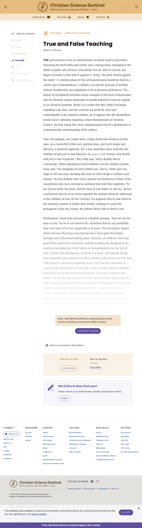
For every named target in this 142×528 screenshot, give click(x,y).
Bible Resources (49, 438)
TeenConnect (48, 431)
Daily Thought (75, 446)
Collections (47, 446)
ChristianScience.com (105, 454)
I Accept (126, 511)
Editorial (54, 33)
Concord (72, 442)
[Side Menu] (5, 7)
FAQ (5, 441)
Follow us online (78, 476)
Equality (94, 362)
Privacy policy (89, 483)
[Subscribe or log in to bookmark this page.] (19, 53)
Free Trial (124, 435)
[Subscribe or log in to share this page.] (17, 47)
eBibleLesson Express (77, 438)
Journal (28, 427)
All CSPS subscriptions (130, 446)
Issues (45, 427)
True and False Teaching (76, 43)
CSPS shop (125, 442)
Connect (8, 422)
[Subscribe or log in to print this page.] (16, 67)
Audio (45, 450)
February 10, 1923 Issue (75, 33)
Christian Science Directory (80, 435)
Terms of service (74, 483)
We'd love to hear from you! (76, 380)
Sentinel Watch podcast (52, 454)
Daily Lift (99, 438)
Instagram (7, 453)
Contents (67, 363)
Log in (125, 7)
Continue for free (87, 325)
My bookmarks (75, 427)
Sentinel (28, 431)
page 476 (95, 154)
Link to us (7, 437)
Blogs (45, 442)
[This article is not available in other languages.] (22, 80)
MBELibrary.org (102, 431)
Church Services (102, 446)
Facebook (7, 449)
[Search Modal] (136, 7)
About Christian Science (106, 450)
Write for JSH (8, 433)
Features (74, 422)
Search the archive (76, 431)
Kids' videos (47, 435)
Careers (6, 445)
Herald (28, 435)
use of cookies (38, 514)
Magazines (31, 422)
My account (125, 427)
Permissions (103, 483)
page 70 (100, 288)
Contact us (11, 428)
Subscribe (125, 431)
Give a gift (125, 438)
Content (48, 422)
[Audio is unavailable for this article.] (17, 40)
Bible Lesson (101, 442)
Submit (63, 392)
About (98, 427)
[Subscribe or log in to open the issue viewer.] (20, 73)
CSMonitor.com (102, 435)
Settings (126, 422)
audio (53, 458)
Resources (102, 422)
